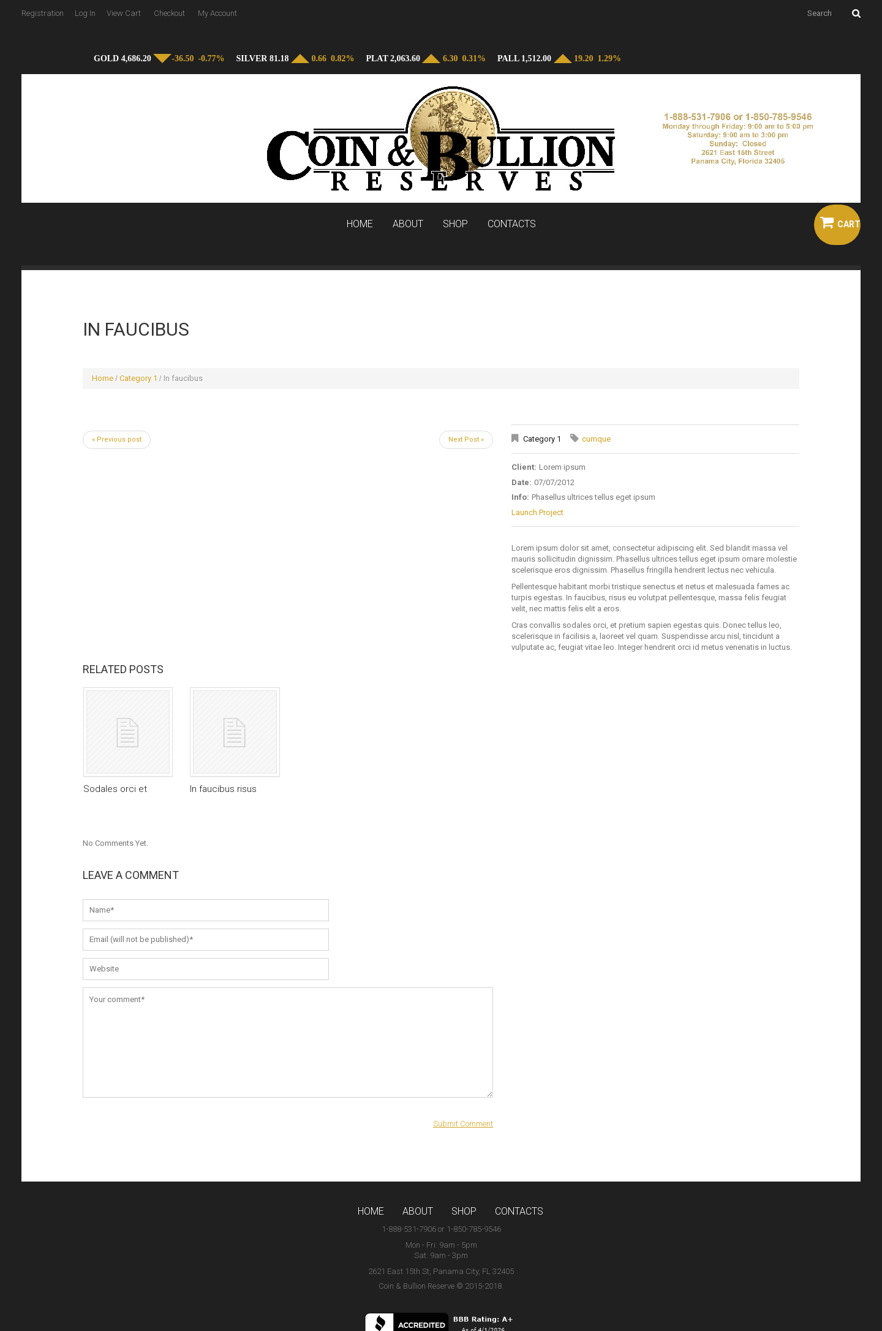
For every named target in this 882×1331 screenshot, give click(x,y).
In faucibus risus (223, 788)
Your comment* (288, 1042)
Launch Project (537, 512)
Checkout (169, 13)
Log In (85, 13)
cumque (596, 438)
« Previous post (116, 439)
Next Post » (466, 439)
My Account (217, 13)
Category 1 (138, 378)
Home (360, 224)
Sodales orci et (115, 788)
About (408, 224)
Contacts (512, 224)
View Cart (124, 13)
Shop (455, 224)
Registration (42, 13)
